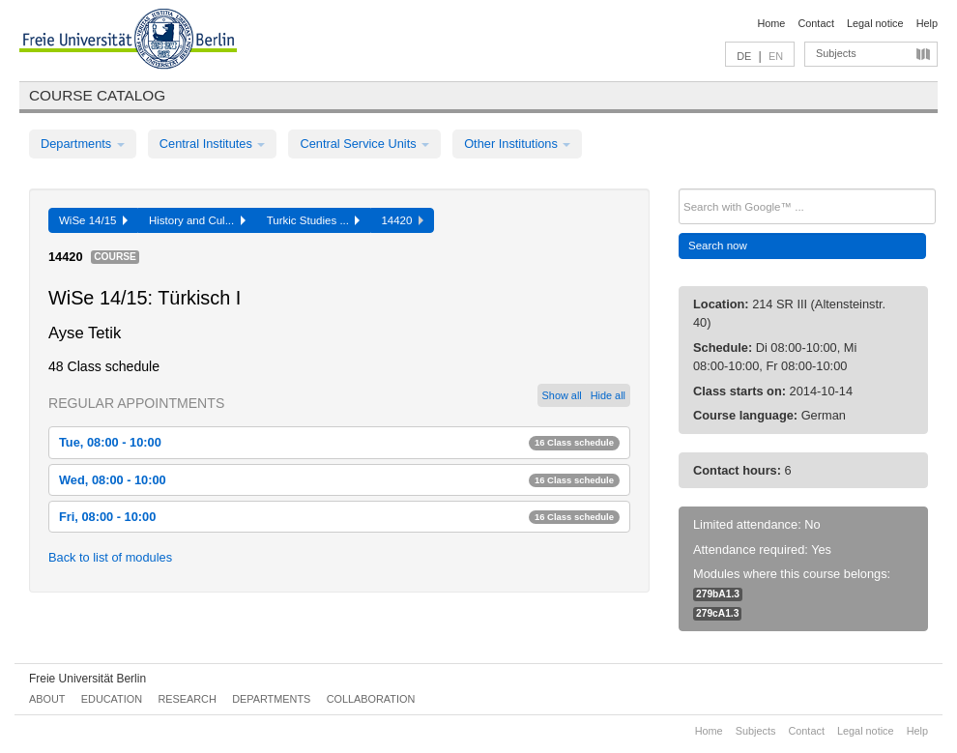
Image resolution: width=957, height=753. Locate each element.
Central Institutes (213, 143)
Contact (815, 23)
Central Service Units (364, 143)
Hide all (608, 395)
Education (111, 699)
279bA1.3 (718, 594)
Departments (83, 143)
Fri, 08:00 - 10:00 (339, 516)
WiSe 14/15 (93, 220)
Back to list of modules (110, 557)
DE (744, 56)
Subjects (836, 53)
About (47, 699)
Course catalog (97, 95)
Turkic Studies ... (314, 220)
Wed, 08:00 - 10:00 (339, 480)
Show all (562, 395)
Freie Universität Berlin (87, 678)
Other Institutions (517, 143)
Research (187, 699)
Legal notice (875, 23)
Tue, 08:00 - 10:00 (339, 442)
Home (771, 23)
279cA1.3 (717, 613)
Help (927, 23)
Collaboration (371, 699)
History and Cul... (197, 220)
